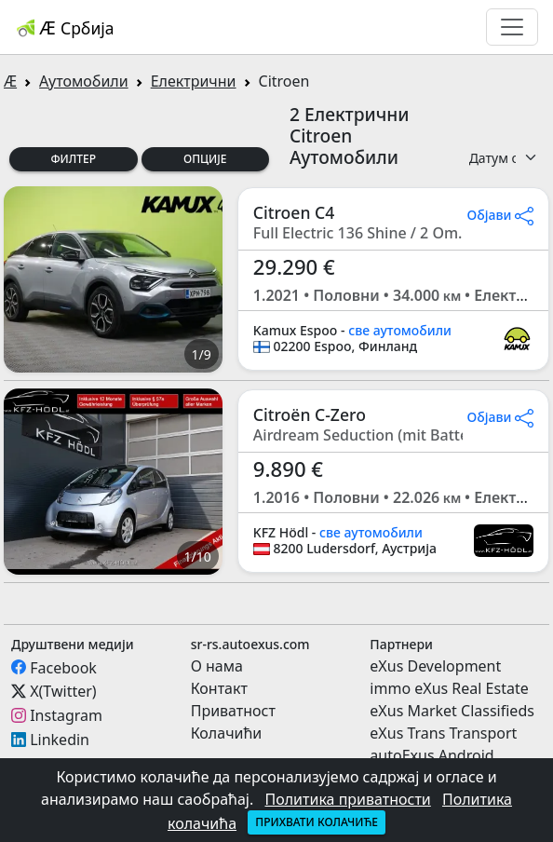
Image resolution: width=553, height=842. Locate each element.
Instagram (66, 715)
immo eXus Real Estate (449, 688)
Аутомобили (83, 81)
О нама (217, 666)
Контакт (219, 688)
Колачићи (227, 733)
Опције (204, 159)
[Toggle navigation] (512, 27)
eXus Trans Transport (443, 733)
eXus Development (435, 666)
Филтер (73, 159)
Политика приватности (347, 799)
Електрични (193, 81)
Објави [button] (499, 215)
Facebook (63, 667)
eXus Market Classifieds (452, 710)
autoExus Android (431, 755)
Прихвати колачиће (316, 822)
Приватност (233, 710)
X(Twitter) (63, 691)
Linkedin (59, 739)
